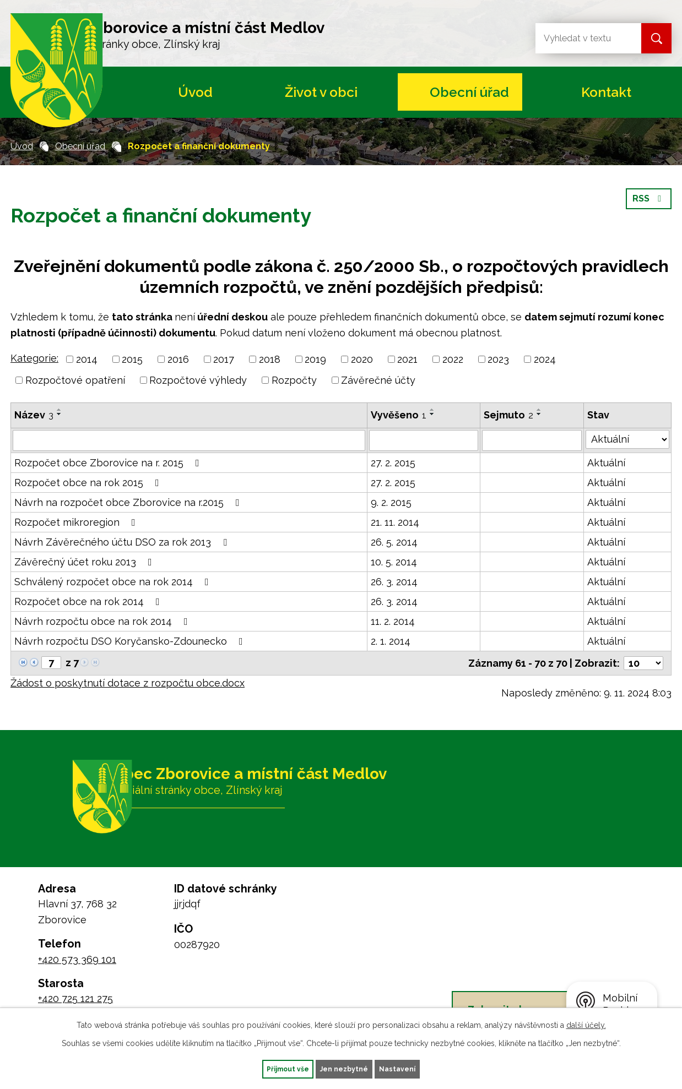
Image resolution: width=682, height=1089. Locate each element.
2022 (452, 359)
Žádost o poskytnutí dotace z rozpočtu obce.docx (127, 683)
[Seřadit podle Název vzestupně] (59, 409)
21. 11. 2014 (395, 522)
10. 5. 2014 (394, 562)
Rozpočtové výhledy (198, 380)
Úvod (195, 92)
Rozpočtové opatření (75, 380)
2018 (269, 359)
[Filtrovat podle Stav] (627, 439)
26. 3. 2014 (394, 581)
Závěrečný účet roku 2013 (85, 562)
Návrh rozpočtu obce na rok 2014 (103, 621)
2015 (132, 359)
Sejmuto (508, 415)
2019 (315, 359)
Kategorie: (34, 358)
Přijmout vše (266, 1067)
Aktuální (606, 463)
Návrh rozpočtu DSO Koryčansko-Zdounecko (130, 641)
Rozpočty (294, 380)
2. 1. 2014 (390, 641)
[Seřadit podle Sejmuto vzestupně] (539, 409)
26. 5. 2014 (394, 542)
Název (33, 415)
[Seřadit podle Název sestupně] (59, 414)
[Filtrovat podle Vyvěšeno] (423, 440)
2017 (223, 359)
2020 (362, 359)
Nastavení (420, 1067)
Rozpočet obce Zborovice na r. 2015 (109, 463)
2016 (178, 359)
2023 (498, 359)
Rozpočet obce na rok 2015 (89, 482)
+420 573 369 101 (77, 959)
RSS (647, 209)
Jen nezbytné (345, 1067)
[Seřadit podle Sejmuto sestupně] (539, 414)
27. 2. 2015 (393, 463)
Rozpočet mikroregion (77, 522)
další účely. (586, 1022)
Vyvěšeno (398, 415)
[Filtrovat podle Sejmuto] (532, 440)
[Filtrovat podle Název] (189, 440)
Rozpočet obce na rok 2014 (89, 601)
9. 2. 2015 (391, 502)
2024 (545, 359)
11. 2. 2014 (393, 621)
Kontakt (606, 92)
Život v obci (321, 92)
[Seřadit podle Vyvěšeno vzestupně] (432, 409)
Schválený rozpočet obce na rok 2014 (113, 581)
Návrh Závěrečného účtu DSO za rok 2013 (122, 542)
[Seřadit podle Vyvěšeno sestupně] (432, 414)
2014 (87, 359)
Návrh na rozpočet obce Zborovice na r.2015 (129, 502)
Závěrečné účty (378, 380)
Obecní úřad (469, 92)
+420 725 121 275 (75, 998)
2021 (407, 359)
